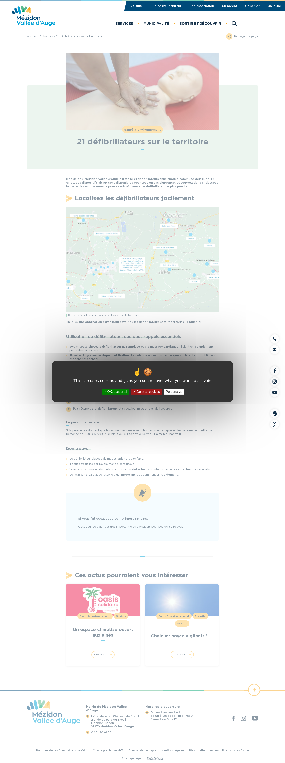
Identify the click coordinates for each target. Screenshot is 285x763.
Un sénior (252, 6)
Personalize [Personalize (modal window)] (174, 391)
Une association (201, 6)
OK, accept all (115, 391)
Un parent (229, 6)
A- (274, 424)
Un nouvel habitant (166, 6)
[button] (124, 23)
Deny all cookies (146, 391)
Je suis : (137, 6)
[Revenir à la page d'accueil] (33, 25)
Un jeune (274, 6)
